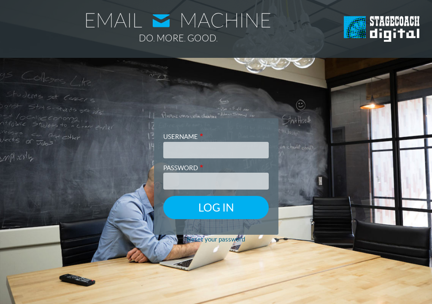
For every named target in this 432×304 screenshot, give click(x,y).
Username (180, 136)
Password (180, 167)
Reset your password (216, 239)
